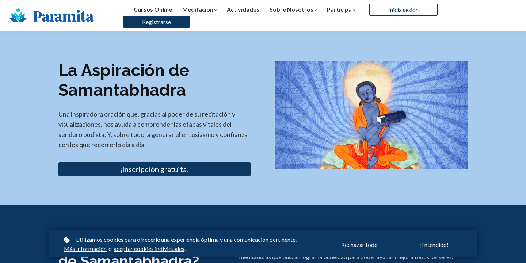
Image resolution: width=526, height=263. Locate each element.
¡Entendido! (434, 244)
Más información (85, 248)
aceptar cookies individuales (149, 248)
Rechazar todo (359, 244)
